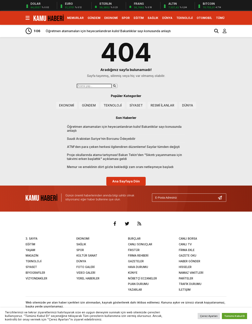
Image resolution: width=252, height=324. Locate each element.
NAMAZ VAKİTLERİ (191, 272)
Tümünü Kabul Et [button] (234, 315)
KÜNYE (132, 272)
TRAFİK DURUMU (190, 284)
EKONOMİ (111, 18)
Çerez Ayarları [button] (209, 315)
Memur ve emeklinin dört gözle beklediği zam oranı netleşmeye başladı (120, 167)
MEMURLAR (75, 18)
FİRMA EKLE (187, 250)
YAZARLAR (135, 289)
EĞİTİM (139, 18)
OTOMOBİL (204, 18)
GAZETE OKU (187, 255)
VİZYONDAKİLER (36, 278)
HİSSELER (185, 267)
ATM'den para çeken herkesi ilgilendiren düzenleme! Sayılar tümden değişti (123, 147)
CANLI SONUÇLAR (140, 244)
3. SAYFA (31, 238)
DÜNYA (167, 18)
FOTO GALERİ (85, 267)
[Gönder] (221, 197)
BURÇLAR (134, 238)
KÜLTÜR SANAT (86, 255)
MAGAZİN (32, 255)
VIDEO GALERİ (85, 272)
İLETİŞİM (185, 289)
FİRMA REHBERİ (138, 255)
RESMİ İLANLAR (162, 105)
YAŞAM (30, 250)
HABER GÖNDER (189, 261)
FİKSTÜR (134, 250)
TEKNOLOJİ (184, 18)
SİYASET (136, 105)
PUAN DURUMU (138, 284)
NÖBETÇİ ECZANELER (142, 278)
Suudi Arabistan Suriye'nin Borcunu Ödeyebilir (101, 139)
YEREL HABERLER (87, 278)
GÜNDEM (94, 18)
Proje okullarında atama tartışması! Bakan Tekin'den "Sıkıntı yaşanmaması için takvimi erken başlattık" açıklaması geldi (124, 157)
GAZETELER (136, 261)
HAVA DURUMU (138, 267)
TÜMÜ (220, 18)
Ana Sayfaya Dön (126, 181)
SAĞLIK (153, 18)
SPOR (126, 18)
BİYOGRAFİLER (35, 272)
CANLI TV (185, 244)
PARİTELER (186, 278)
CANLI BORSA (188, 238)
